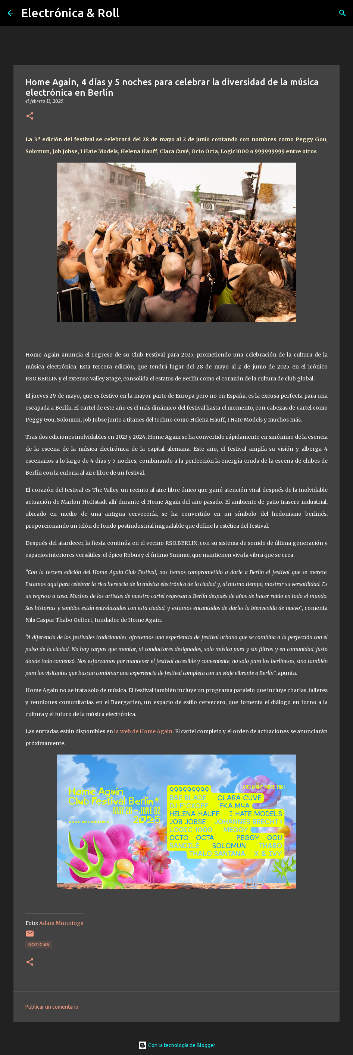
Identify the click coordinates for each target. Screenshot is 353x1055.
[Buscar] (342, 13)
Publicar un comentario (51, 1007)
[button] (29, 116)
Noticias (38, 944)
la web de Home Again (143, 731)
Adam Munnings (61, 923)
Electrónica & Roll (70, 12)
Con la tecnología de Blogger (176, 1045)
